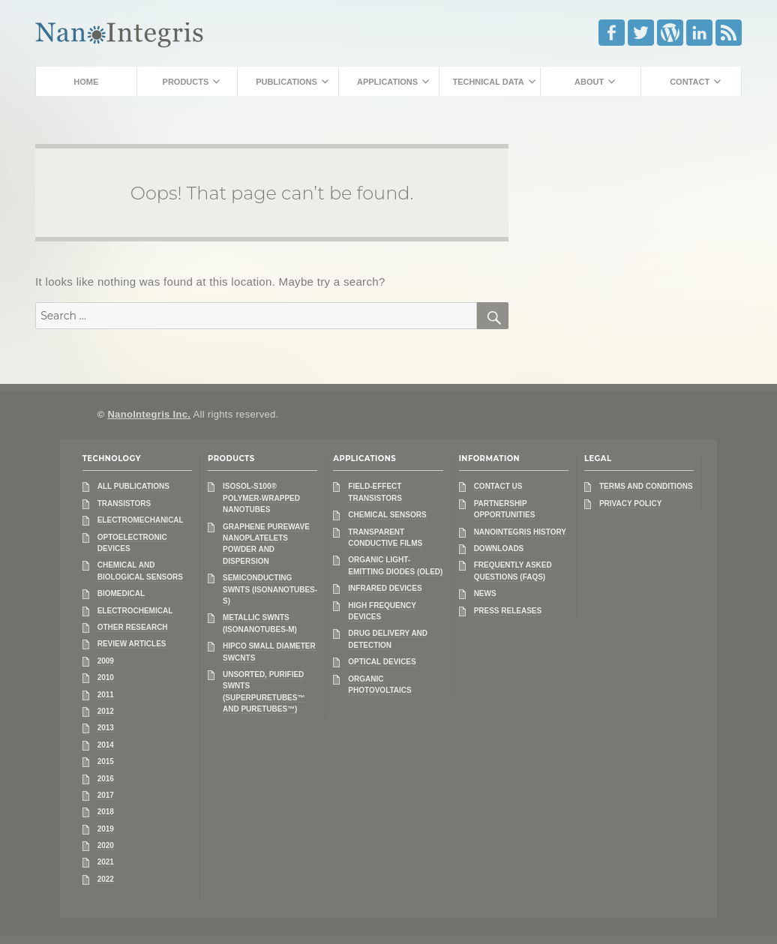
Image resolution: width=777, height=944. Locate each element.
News (485, 593)
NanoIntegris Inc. (148, 414)
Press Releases (508, 611)
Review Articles (132, 644)
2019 (106, 829)
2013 (106, 728)
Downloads (499, 548)
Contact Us (498, 486)
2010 (106, 677)
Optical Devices (382, 662)
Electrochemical (135, 611)
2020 (106, 845)
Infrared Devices (385, 588)
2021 (106, 862)
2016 (106, 779)
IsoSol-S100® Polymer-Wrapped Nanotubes (261, 498)
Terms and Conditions (646, 486)
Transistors (125, 503)
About (589, 81)
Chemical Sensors (387, 515)
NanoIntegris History (520, 532)
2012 (106, 711)
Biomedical (121, 593)
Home (86, 81)
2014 (106, 745)
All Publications (134, 486)
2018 (106, 812)
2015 (106, 761)
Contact (690, 81)
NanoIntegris (119, 31)
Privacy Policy (630, 503)
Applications (387, 81)
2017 (106, 795)
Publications (286, 81)
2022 (106, 879)
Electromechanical (141, 520)
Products (186, 81)
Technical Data (488, 81)
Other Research (133, 627)
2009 (106, 661)
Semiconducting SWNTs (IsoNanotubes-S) (270, 589)
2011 (106, 695)
